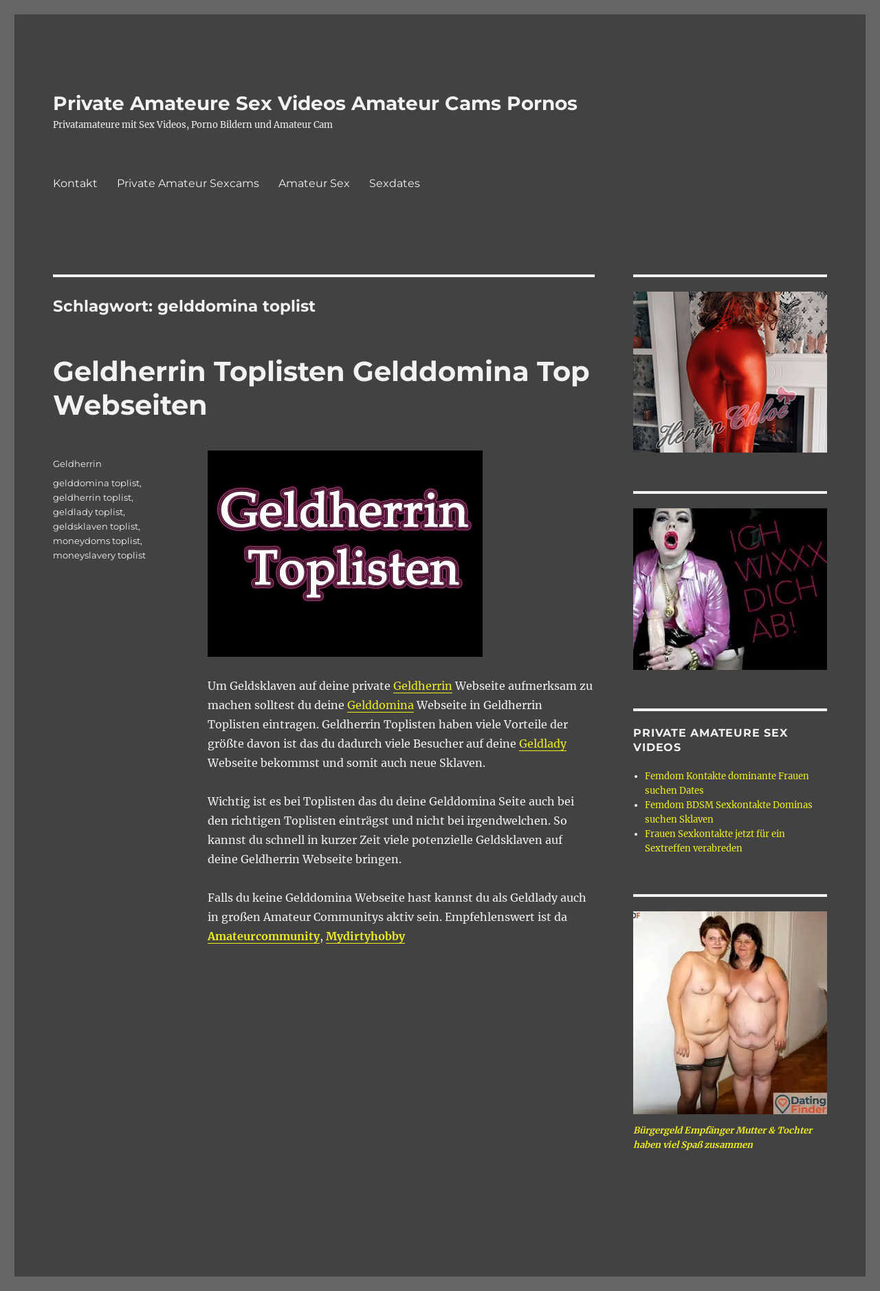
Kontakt (75, 183)
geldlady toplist (88, 511)
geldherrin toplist (92, 497)
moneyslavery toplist (99, 555)
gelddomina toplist (96, 482)
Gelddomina (380, 705)
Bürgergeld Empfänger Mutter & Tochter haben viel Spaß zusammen (722, 1138)
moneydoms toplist (96, 540)
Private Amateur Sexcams (188, 183)
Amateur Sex (314, 183)
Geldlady (542, 743)
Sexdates (394, 183)
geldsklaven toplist (95, 526)
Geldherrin (422, 686)
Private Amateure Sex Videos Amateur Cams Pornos (315, 103)
